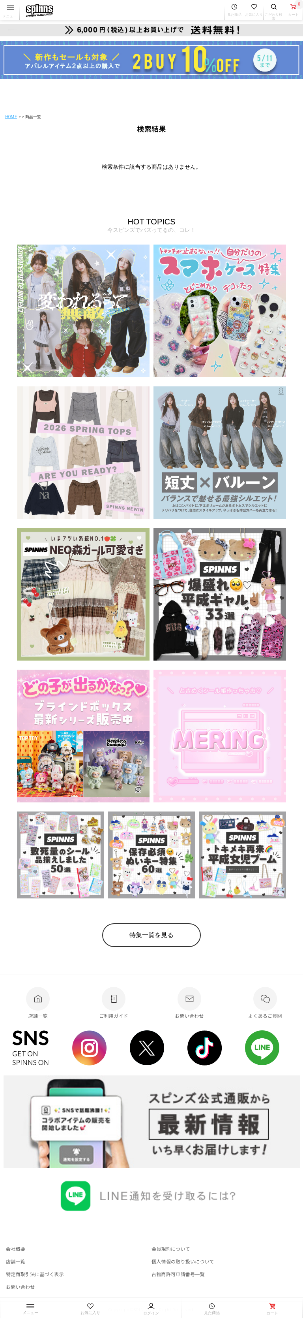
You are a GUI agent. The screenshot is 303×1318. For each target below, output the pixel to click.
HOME (11, 117)
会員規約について (171, 1248)
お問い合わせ (20, 1286)
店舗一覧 (15, 1261)
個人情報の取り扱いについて (183, 1261)
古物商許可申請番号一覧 (178, 1274)
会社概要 (15, 1248)
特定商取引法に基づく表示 (35, 1274)
